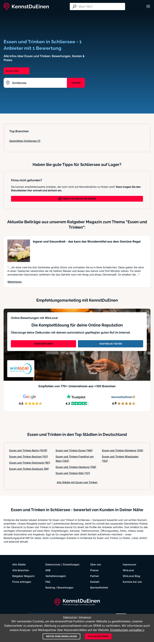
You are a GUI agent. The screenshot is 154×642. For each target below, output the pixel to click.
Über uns (95, 564)
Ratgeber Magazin (23, 575)
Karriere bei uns (132, 581)
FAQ (47, 581)
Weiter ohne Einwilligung (61, 636)
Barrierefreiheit (99, 587)
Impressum (129, 564)
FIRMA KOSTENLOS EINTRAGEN (77, 199)
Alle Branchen (20, 570)
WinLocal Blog (131, 575)
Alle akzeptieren (98, 636)
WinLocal (128, 570)
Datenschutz (53, 564)
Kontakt (94, 581)
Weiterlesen (14, 281)
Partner (94, 575)
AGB (47, 570)
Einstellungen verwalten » (127, 630)
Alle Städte (19, 564)
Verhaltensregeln (55, 575)
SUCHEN (76, 82)
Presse (94, 570)
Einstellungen (71, 564)
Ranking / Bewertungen (59, 587)
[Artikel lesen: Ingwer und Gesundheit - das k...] (18, 250)
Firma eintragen (21, 581)
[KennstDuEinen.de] (26, 6)
